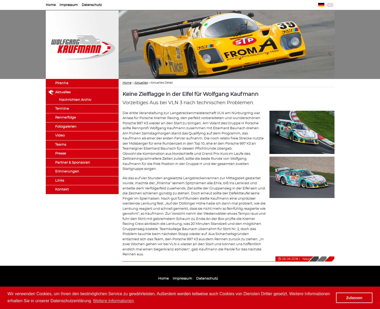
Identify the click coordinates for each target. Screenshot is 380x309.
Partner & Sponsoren (72, 162)
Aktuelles (62, 92)
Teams (60, 144)
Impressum (69, 5)
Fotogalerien (65, 126)
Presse (60, 153)
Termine (62, 108)
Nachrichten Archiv (75, 100)
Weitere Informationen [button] (113, 301)
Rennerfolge (65, 117)
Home (51, 5)
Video (60, 135)
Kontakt (62, 189)
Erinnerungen (67, 171)
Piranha (61, 83)
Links (59, 180)
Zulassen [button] (354, 298)
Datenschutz (92, 5)
